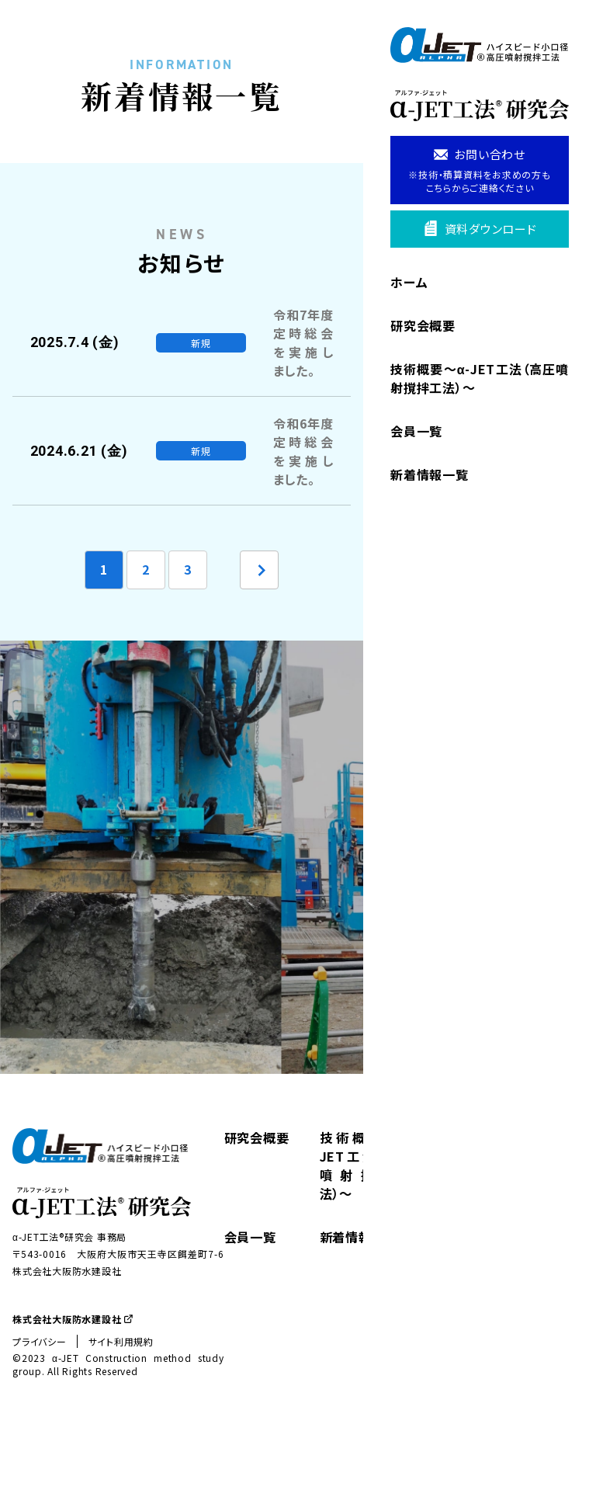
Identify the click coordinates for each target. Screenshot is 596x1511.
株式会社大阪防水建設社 (72, 1390)
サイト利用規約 (121, 1412)
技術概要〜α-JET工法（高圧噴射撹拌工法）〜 (479, 378)
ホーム (409, 282)
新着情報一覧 (429, 474)
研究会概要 (423, 325)
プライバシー (39, 1412)
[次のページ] (259, 641)
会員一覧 (416, 431)
